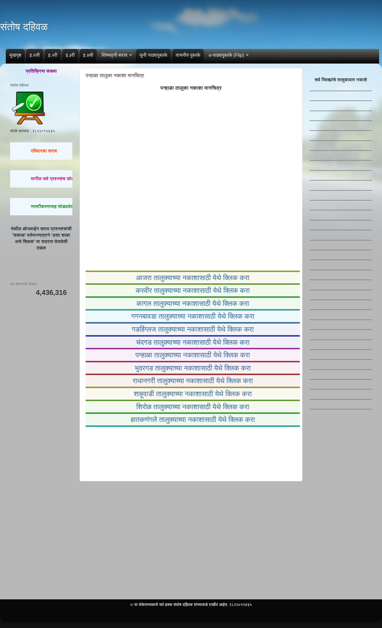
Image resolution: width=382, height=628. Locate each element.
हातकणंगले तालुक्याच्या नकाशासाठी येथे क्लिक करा (193, 419)
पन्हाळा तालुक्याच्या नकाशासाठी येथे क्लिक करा (192, 355)
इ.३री (70, 55)
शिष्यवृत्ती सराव (114, 55)
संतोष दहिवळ (24, 27)
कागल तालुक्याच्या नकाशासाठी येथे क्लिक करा (192, 303)
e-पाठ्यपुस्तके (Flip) (226, 55)
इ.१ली (35, 55)
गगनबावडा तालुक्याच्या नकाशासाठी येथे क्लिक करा (192, 316)
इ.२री (52, 55)
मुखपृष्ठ (15, 55)
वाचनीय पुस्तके (188, 55)
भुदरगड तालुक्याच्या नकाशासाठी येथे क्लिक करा (193, 368)
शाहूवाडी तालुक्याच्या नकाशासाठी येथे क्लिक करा (193, 394)
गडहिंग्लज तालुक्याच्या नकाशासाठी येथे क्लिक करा (193, 329)
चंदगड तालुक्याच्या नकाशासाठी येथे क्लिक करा (192, 342)
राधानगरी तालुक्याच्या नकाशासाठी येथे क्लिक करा (193, 381)
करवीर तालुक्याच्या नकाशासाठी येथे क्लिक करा (193, 290)
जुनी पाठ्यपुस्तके (153, 55)
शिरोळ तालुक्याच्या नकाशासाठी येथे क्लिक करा (192, 407)
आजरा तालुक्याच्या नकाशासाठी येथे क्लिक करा (192, 278)
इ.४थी (88, 55)
